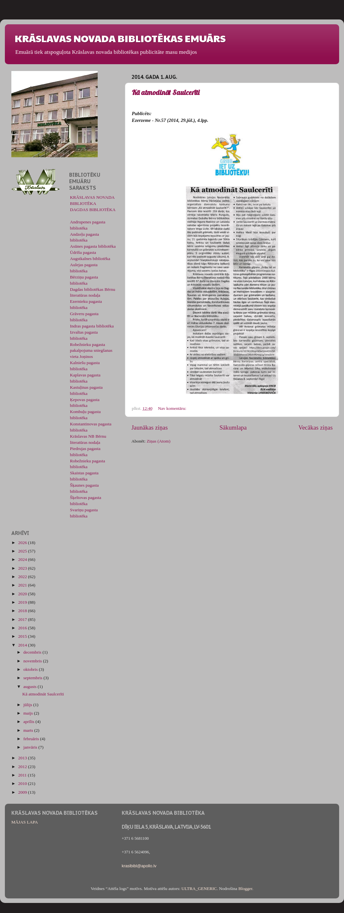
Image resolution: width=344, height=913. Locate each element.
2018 (23, 610)
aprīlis (29, 721)
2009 (23, 792)
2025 (23, 551)
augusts (30, 686)
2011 (23, 775)
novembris (33, 660)
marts (28, 730)
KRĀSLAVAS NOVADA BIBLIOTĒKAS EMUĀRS (120, 38)
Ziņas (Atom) (158, 441)
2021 (23, 585)
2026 (23, 542)
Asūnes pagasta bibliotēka (93, 246)
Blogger (245, 888)
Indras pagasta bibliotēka (92, 326)
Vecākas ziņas (316, 427)
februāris (31, 738)
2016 (23, 627)
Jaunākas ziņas (149, 427)
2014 (23, 645)
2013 (23, 757)
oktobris (31, 669)
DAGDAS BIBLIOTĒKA (93, 209)
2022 (23, 576)
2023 (23, 568)
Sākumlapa (233, 427)
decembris (33, 652)
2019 (23, 602)
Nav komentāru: (173, 408)
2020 (23, 593)
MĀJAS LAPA (24, 822)
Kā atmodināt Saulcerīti (166, 92)
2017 (23, 619)
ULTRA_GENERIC (199, 888)
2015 (23, 636)
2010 (23, 783)
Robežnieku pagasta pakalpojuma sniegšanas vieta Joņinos (91, 350)
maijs (28, 713)
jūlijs (28, 704)
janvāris (30, 747)
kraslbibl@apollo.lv (139, 865)
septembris (33, 677)
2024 (23, 559)
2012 (23, 766)
